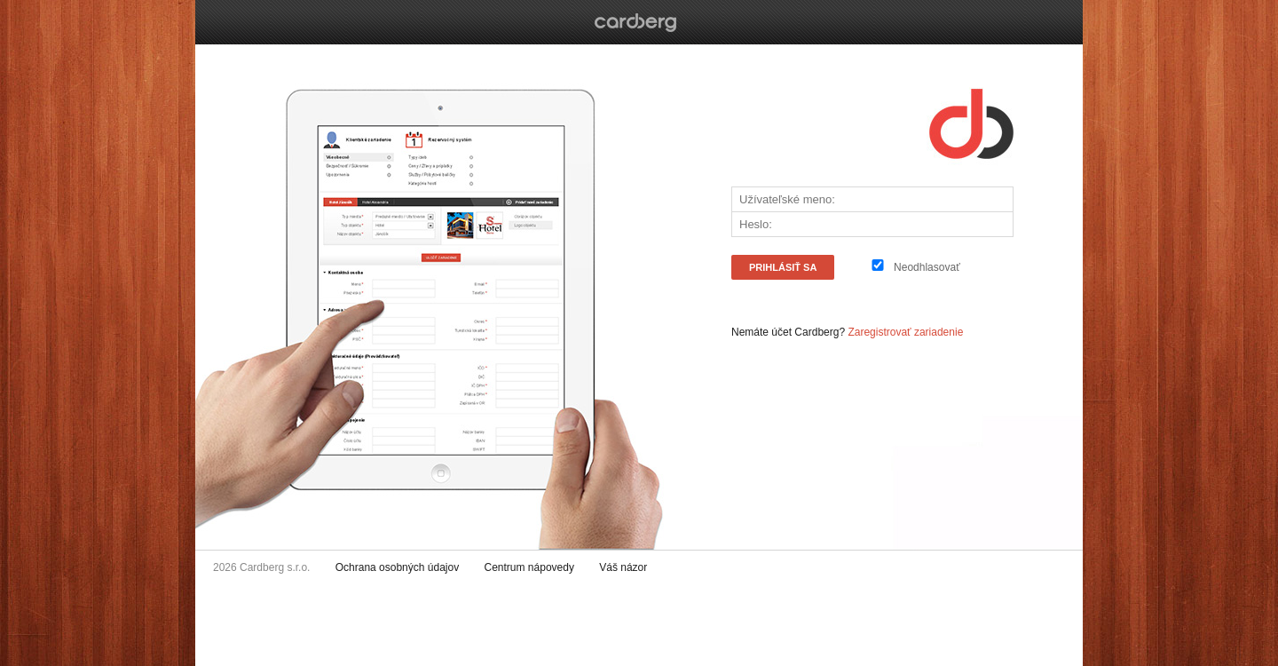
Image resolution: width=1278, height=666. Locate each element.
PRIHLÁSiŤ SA (782, 267)
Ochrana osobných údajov (397, 567)
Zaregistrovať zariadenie (905, 332)
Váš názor (623, 567)
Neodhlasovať (927, 267)
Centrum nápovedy (529, 567)
